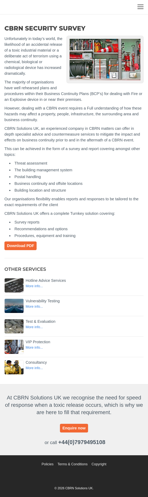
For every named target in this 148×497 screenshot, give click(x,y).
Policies (48, 464)
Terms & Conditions (72, 464)
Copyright (99, 464)
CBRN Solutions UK (22, 7)
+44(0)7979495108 (81, 442)
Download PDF (20, 246)
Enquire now (74, 428)
